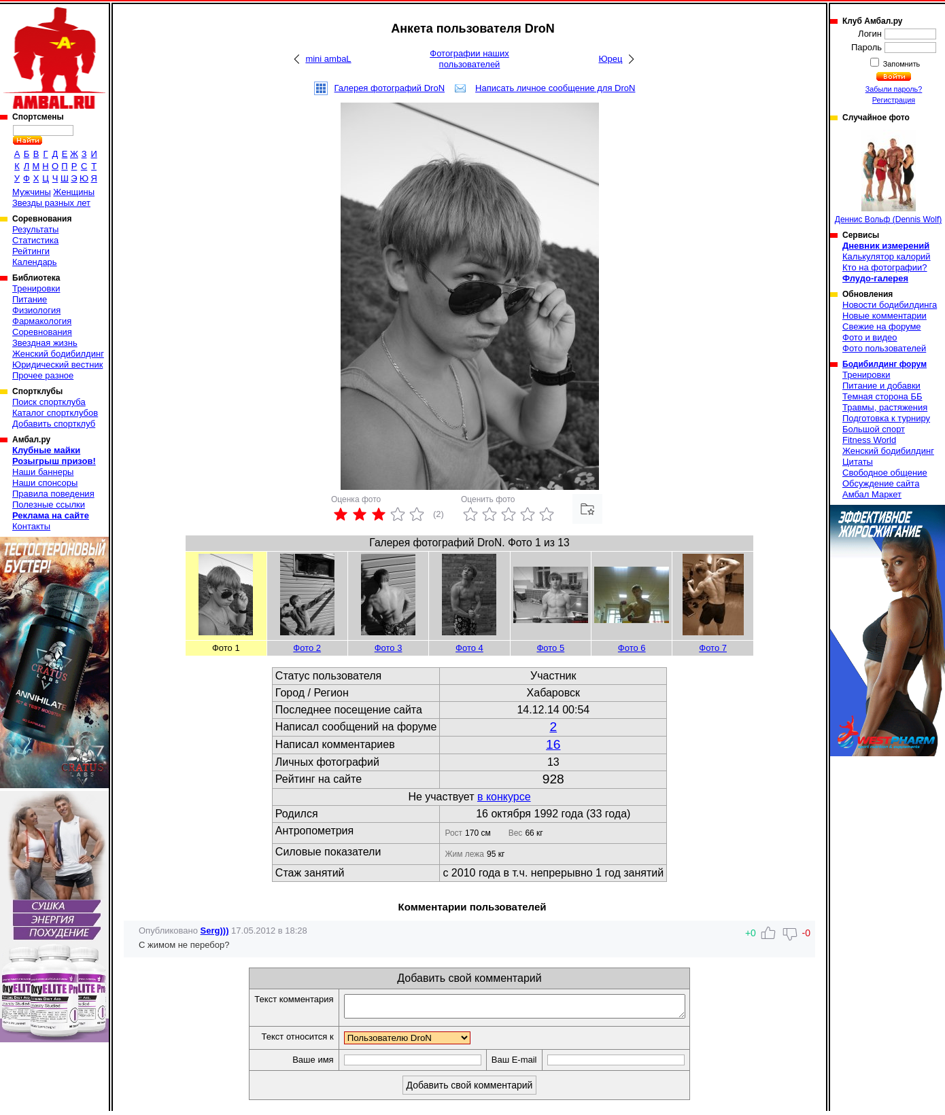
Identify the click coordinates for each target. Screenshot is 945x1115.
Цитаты (857, 462)
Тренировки (36, 288)
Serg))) (215, 930)
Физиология (36, 310)
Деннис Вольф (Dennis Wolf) (888, 177)
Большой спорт (873, 429)
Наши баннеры (42, 472)
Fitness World (869, 440)
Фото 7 (713, 648)
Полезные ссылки (48, 504)
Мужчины (31, 192)
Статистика (35, 240)
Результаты (35, 229)
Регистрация (893, 100)
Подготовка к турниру (886, 418)
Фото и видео (869, 337)
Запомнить (901, 64)
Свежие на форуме (881, 326)
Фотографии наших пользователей (469, 58)
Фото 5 (550, 648)
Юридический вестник (57, 364)
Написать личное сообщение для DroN (555, 88)
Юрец (610, 59)
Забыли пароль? (894, 89)
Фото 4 (469, 648)
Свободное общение (884, 472)
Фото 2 (307, 648)
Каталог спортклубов (55, 413)
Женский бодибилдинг (58, 354)
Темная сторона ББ (882, 396)
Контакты (31, 526)
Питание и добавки (881, 385)
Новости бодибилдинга (889, 305)
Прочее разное (42, 375)
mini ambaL (328, 59)
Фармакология (41, 321)
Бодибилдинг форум (884, 364)
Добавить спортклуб (53, 424)
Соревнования (42, 332)
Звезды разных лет (51, 203)
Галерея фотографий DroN (389, 88)
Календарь (34, 262)
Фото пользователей (884, 348)
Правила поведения (53, 494)
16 (553, 744)
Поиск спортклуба (49, 402)
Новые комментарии (884, 316)
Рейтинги (31, 251)
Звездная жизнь (45, 343)
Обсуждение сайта (880, 483)
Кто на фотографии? (884, 267)
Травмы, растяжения (884, 407)
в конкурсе (504, 796)
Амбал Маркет (871, 494)
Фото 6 (632, 648)
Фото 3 (388, 648)
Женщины (73, 192)
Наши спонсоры (45, 483)
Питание (29, 299)
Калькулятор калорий (886, 256)
